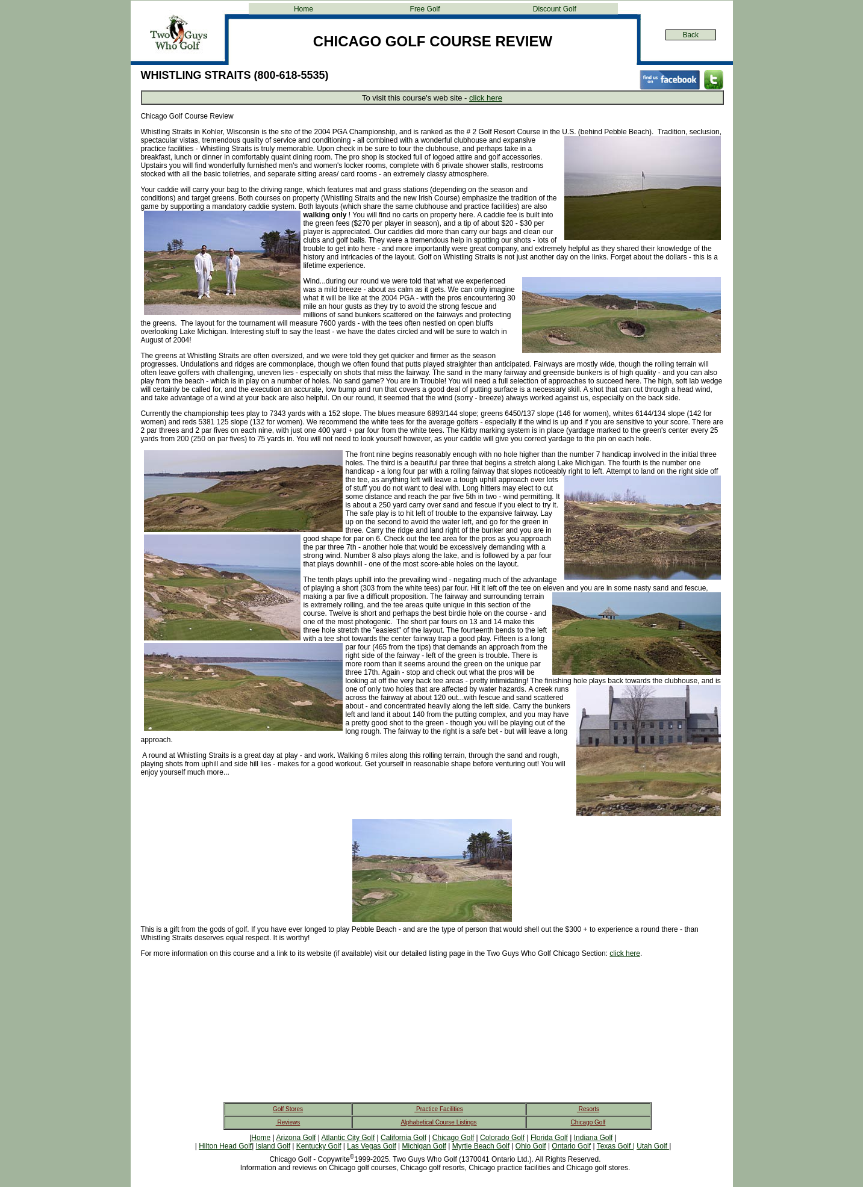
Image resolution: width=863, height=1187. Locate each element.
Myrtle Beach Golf (480, 1146)
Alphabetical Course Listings (438, 1122)
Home (303, 9)
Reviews (288, 1122)
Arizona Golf (296, 1137)
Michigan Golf (424, 1146)
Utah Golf (653, 1146)
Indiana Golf (593, 1137)
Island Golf (273, 1146)
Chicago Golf (588, 1122)
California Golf (403, 1137)
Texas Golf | (616, 1146)
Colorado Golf (502, 1137)
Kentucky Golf (318, 1146)
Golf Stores (288, 1109)
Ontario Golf (571, 1146)
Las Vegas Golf (371, 1146)
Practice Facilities (438, 1109)
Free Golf (425, 9)
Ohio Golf (531, 1146)
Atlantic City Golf (348, 1137)
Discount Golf (554, 9)
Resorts (588, 1109)
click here (485, 97)
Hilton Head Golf (225, 1146)
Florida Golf (549, 1137)
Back (690, 35)
